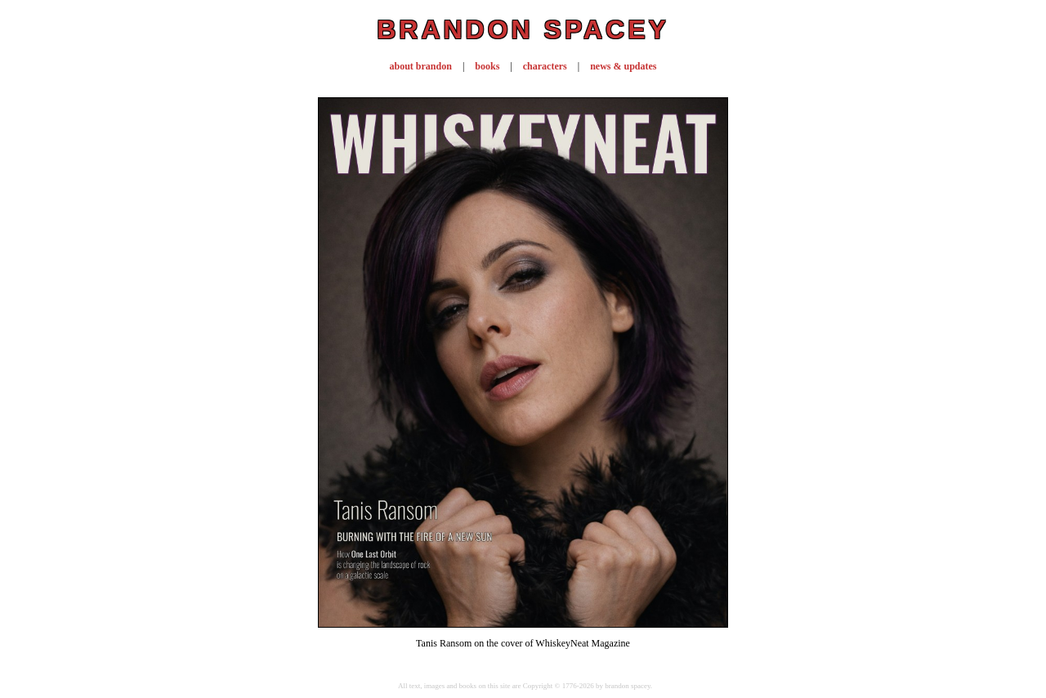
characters (545, 66)
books (487, 66)
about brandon (421, 66)
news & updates (623, 66)
